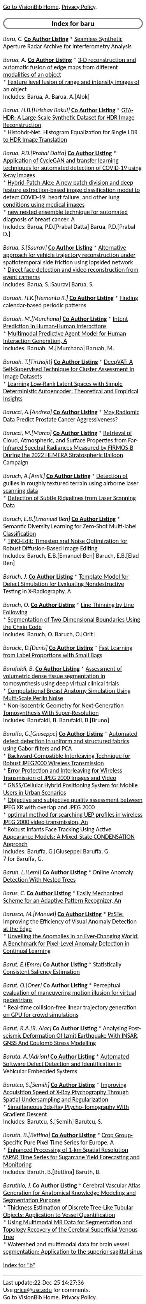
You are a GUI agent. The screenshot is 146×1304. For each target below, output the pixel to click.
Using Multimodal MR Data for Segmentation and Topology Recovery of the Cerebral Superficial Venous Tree (70, 1229)
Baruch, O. (16, 604)
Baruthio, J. (17, 1185)
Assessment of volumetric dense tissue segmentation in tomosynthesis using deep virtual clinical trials (62, 676)
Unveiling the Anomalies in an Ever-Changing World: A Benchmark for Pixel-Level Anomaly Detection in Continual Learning (71, 943)
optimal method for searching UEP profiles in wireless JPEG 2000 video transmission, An (72, 818)
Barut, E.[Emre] (22, 964)
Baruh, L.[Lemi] (22, 872)
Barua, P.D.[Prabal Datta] (34, 153)
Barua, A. (14, 59)
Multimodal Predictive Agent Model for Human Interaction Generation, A (64, 337)
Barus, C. (14, 893)
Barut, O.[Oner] (22, 985)
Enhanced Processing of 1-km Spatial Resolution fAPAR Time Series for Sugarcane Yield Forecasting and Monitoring (71, 1157)
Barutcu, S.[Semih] (26, 1084)
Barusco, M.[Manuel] (29, 914)
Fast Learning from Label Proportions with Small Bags (67, 651)
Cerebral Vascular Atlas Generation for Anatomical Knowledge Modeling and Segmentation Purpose (72, 1193)
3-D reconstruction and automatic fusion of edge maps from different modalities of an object (69, 67)
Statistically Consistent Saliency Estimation (62, 968)
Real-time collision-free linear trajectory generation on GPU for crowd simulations (70, 1011)
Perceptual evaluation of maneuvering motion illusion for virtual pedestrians (69, 993)
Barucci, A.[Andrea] (27, 412)
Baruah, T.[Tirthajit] (27, 361)
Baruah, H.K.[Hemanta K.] (35, 298)
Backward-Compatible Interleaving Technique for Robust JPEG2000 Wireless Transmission (66, 759)
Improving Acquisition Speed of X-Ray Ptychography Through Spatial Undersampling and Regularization (65, 1092)
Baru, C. (13, 39)
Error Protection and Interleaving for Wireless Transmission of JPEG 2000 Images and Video (62, 774)
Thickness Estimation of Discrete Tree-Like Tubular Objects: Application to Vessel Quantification (68, 1211)
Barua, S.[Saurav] (25, 247)
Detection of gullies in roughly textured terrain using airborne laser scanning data (71, 483)
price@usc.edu (33, 1290)
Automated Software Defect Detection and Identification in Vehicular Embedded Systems (66, 1064)
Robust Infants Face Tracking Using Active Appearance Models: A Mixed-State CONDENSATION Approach (69, 837)
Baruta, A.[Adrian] (26, 1056)
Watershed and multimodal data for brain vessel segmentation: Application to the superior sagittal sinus (72, 1248)
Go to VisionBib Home (30, 6)
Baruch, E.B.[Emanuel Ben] (36, 519)
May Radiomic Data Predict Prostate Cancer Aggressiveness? (71, 415)
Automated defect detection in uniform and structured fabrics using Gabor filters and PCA (70, 741)
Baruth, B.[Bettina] (26, 1135)
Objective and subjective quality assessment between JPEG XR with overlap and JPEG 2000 (72, 803)
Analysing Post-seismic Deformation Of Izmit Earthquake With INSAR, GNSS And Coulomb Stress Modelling (72, 1036)
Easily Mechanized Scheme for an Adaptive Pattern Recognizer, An (63, 896)
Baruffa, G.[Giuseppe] (30, 733)
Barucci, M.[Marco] (27, 433)
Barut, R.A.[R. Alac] (27, 1028)
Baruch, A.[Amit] (24, 476)
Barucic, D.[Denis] (25, 647)
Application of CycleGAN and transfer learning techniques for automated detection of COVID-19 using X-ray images (72, 168)
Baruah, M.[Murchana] (32, 318)
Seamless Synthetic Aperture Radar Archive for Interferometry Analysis (67, 42)
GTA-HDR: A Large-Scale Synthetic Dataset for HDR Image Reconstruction (68, 117)
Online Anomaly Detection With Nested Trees (68, 876)
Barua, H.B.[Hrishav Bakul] (36, 110)
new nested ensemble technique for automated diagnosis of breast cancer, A (65, 215)
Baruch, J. (15, 576)
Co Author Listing (46, 39)
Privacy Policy (78, 6)
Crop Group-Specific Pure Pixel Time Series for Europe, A (68, 1138)
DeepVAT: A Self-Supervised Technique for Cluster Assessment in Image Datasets (68, 369)
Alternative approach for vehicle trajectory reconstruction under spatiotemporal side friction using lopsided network (69, 255)
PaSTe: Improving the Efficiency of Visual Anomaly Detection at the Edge (70, 921)
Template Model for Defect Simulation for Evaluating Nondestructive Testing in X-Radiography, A (65, 584)
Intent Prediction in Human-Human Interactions (65, 322)
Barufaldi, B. (18, 668)
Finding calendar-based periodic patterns (70, 301)
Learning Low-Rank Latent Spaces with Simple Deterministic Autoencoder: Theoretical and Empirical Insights (70, 391)
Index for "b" (19, 1265)
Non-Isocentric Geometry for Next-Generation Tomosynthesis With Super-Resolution (63, 709)
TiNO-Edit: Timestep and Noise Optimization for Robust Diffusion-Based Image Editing (65, 544)
